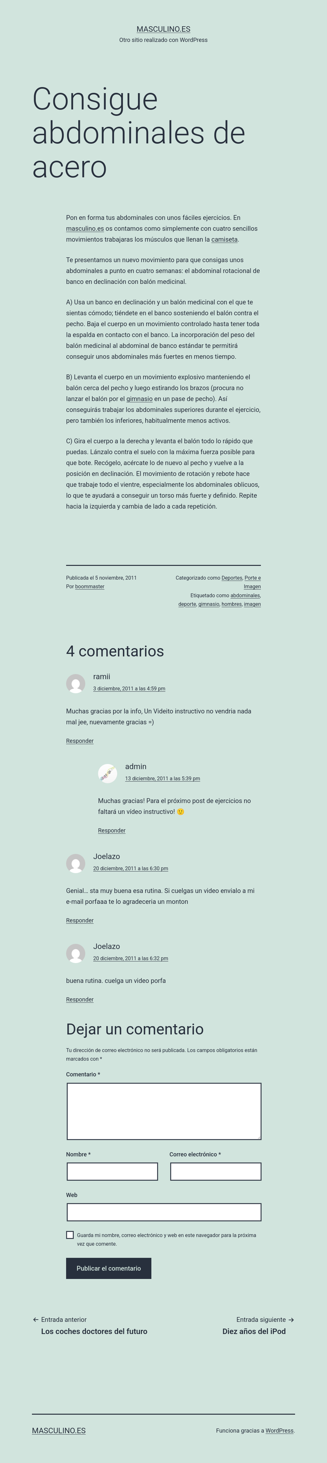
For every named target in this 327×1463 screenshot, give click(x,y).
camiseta (224, 239)
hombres (232, 604)
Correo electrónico (195, 1154)
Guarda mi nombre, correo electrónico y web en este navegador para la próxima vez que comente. (166, 1239)
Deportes (232, 578)
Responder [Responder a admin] (111, 830)
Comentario (83, 1074)
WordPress (279, 1430)
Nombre (78, 1154)
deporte (187, 604)
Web (71, 1195)
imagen (252, 604)
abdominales (245, 595)
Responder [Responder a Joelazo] (80, 920)
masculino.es (163, 29)
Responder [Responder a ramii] (80, 740)
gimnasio (139, 399)
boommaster (89, 586)
